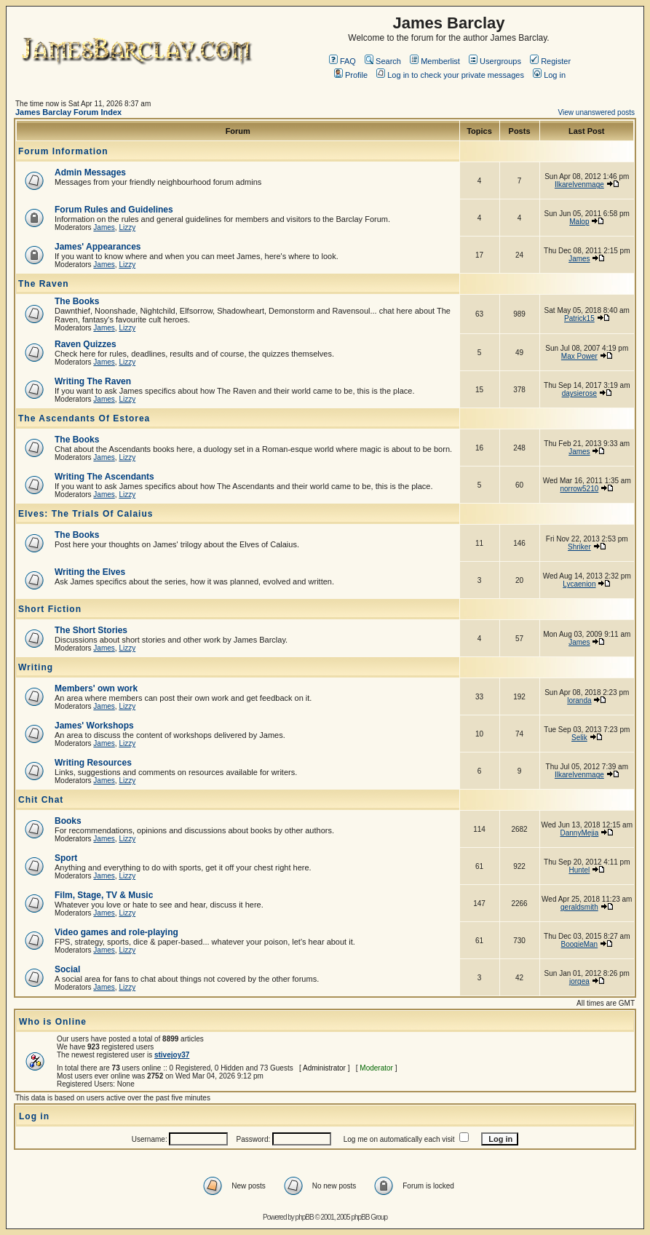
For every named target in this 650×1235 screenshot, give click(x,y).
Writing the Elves (90, 572)
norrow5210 (579, 489)
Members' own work (96, 688)
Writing (35, 667)
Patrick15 (579, 318)
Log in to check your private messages (450, 75)
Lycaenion (579, 584)
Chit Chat (40, 800)
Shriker (579, 547)
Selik (579, 738)
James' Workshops (94, 725)
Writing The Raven (93, 381)
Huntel (579, 870)
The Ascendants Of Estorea (84, 418)
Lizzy (127, 227)
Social (67, 969)
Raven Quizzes (85, 344)
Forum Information (63, 151)
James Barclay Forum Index (68, 112)
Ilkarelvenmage (579, 184)
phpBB (305, 1217)
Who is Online (53, 1022)
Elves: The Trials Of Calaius (85, 514)
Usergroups (495, 61)
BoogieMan (579, 944)
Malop (579, 222)
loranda (579, 700)
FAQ (342, 61)
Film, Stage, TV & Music (104, 895)
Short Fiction (50, 609)
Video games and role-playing (116, 932)
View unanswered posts (596, 112)
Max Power (579, 356)
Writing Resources (93, 763)
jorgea (579, 981)
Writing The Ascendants (104, 477)
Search (383, 61)
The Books (77, 301)
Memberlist (435, 61)
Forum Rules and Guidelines (114, 209)
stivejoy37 (171, 1055)
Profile (351, 75)
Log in (549, 75)
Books (68, 821)
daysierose (579, 393)
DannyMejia (579, 833)
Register (550, 61)
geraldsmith (579, 907)
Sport (66, 858)
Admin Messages (90, 172)
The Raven (43, 284)
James (103, 227)
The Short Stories (91, 630)
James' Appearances (97, 247)
